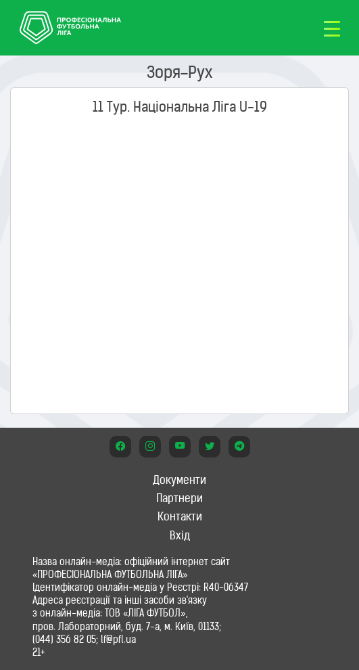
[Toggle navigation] (332, 28)
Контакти (180, 516)
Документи (179, 480)
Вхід (180, 535)
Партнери (179, 498)
